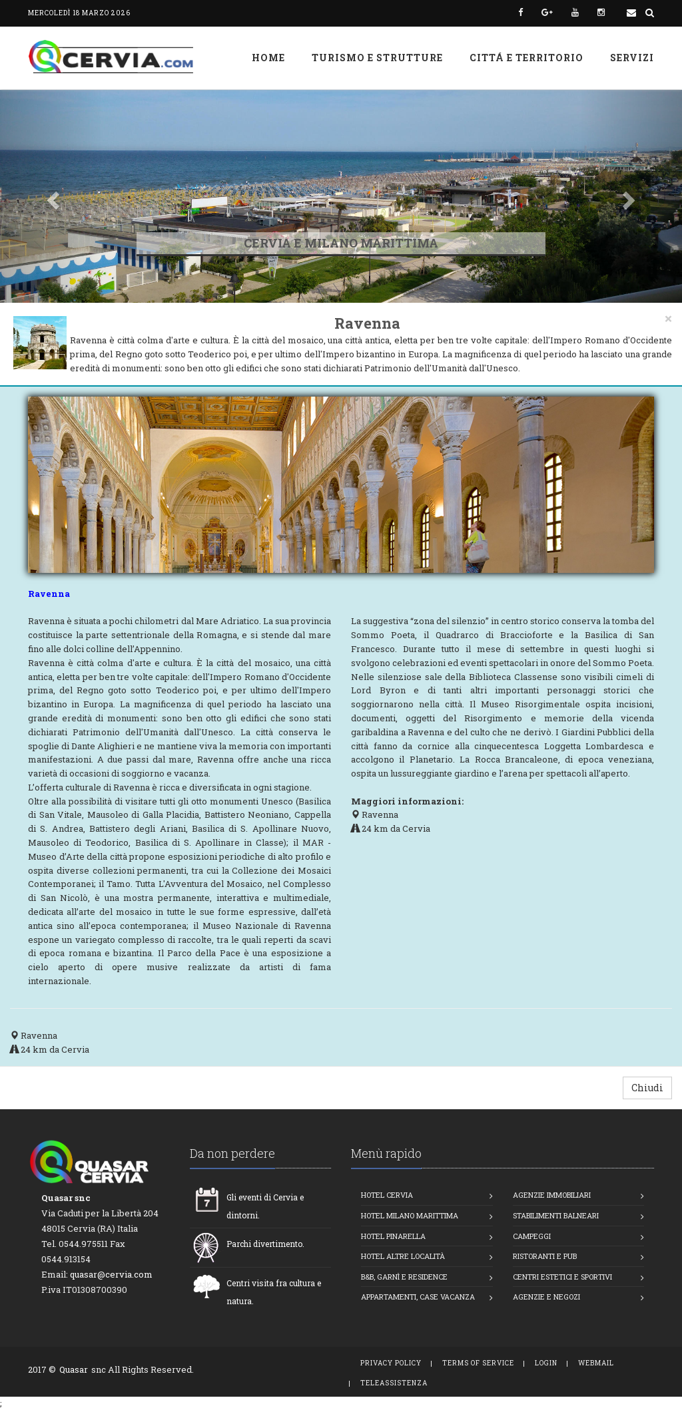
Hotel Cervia (387, 1195)
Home (268, 57)
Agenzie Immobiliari (552, 1195)
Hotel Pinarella (393, 1236)
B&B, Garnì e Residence (404, 1277)
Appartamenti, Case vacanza (418, 1297)
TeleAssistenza (394, 1383)
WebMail (596, 1363)
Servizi (632, 57)
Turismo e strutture (377, 57)
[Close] (668, 318)
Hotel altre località (403, 1256)
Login (546, 1363)
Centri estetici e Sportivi (562, 1277)
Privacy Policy (391, 1363)
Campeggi (532, 1236)
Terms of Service (478, 1363)
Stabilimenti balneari (556, 1215)
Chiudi (647, 1087)
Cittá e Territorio (526, 57)
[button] (51, 196)
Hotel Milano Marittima (409, 1215)
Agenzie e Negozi (546, 1297)
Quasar (73, 1369)
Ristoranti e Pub (545, 1256)
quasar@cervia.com (111, 1274)
